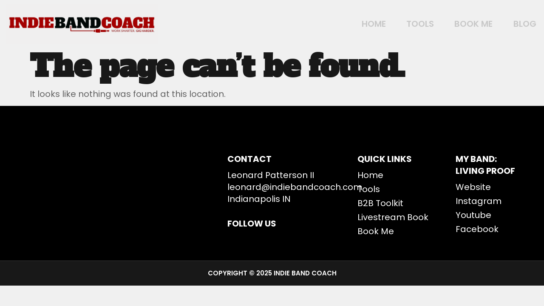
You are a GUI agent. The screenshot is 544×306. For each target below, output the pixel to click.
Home (354, 24)
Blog (519, 24)
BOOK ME (464, 24)
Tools (405, 24)
